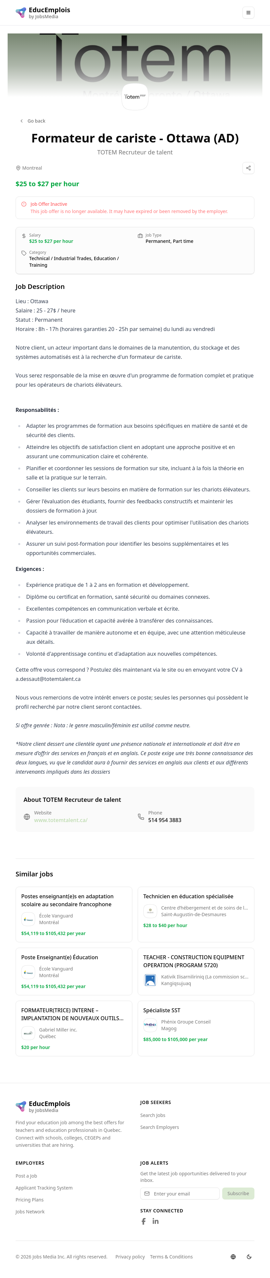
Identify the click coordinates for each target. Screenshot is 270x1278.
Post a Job (26, 1176)
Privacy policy (130, 1256)
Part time (183, 241)
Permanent (158, 241)
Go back (32, 121)
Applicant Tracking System (44, 1188)
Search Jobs (153, 1115)
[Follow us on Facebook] (143, 1221)
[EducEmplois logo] (43, 12)
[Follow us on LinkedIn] (155, 1221)
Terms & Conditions (171, 1256)
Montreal (32, 168)
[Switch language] (233, 1256)
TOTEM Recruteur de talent (135, 152)
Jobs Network (30, 1211)
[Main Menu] (248, 13)
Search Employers (159, 1127)
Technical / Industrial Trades (60, 258)
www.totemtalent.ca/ (61, 820)
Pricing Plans (29, 1199)
